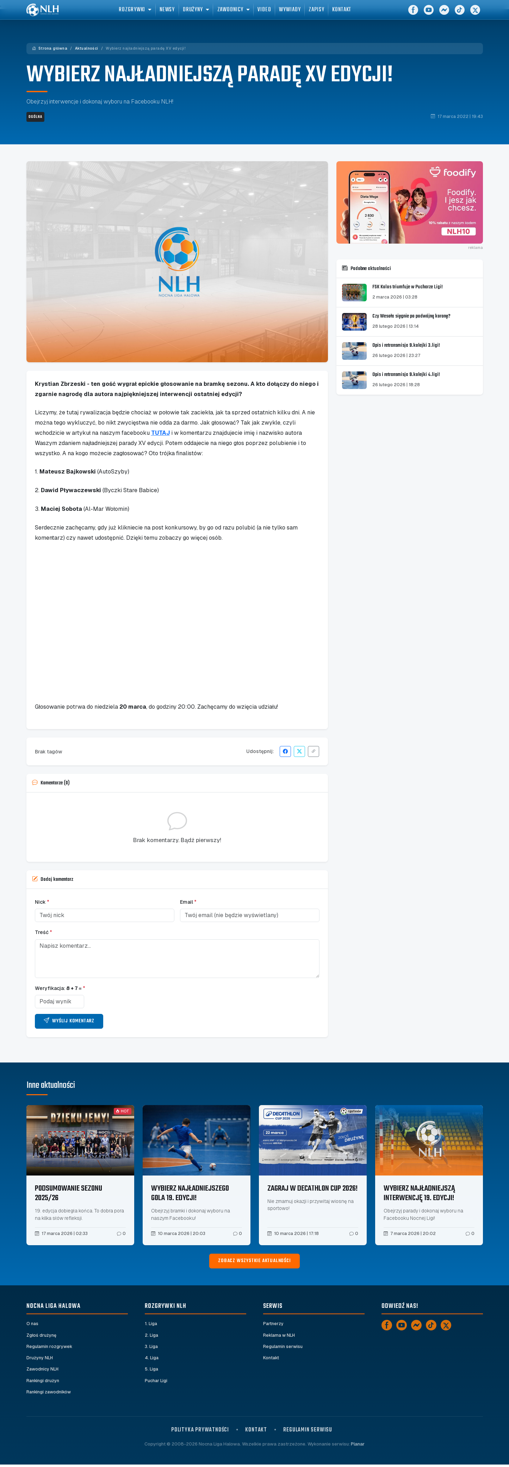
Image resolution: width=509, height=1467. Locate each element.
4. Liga (152, 1359)
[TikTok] (460, 14)
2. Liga (152, 1336)
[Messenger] (444, 14)
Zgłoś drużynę (41, 1336)
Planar (358, 1446)
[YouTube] (429, 14)
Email (188, 902)
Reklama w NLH (279, 1336)
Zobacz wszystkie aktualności (254, 1261)
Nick (42, 902)
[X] (475, 14)
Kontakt (271, 1359)
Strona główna (50, 48)
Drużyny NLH (39, 1359)
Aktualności (86, 48)
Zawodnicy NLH (43, 1371)
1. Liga (151, 1324)
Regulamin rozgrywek (49, 1347)
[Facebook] (413, 14)
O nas (32, 1324)
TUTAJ (160, 433)
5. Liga (152, 1371)
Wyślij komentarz (69, 1021)
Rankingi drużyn (43, 1383)
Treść (43, 932)
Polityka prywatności (200, 1432)
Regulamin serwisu (283, 1347)
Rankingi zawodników (49, 1394)
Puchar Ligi (156, 1383)
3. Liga (152, 1347)
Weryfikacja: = (60, 988)
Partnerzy (273, 1324)
